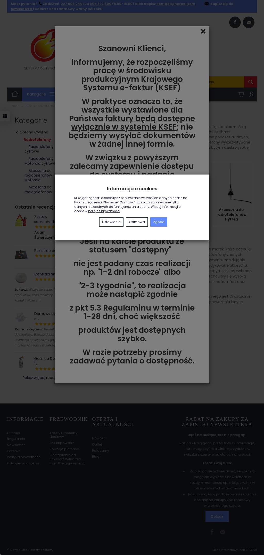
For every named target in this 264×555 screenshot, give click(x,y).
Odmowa (137, 221)
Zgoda (158, 221)
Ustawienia (111, 221)
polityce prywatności (104, 211)
